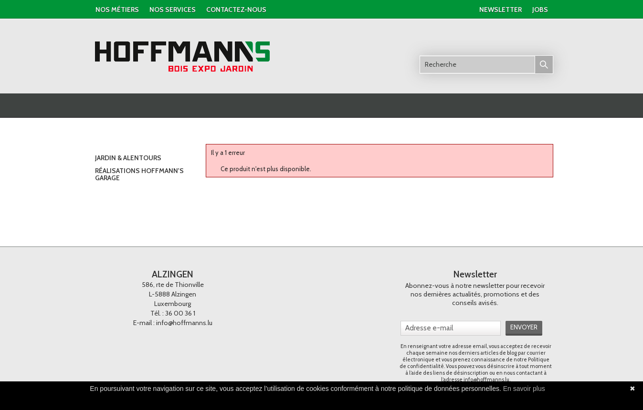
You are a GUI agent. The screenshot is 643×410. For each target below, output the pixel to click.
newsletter (500, 9)
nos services (172, 9)
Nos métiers (117, 9)
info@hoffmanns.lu (184, 322)
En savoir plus (524, 388)
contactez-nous (236, 9)
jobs (540, 9)
